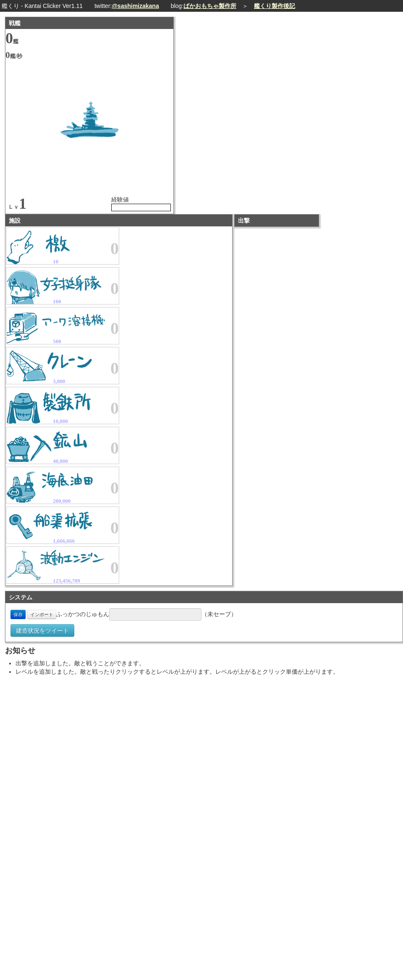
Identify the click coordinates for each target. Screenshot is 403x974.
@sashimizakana (135, 6)
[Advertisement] (292, 739)
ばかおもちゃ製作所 (209, 6)
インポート (41, 614)
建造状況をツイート (42, 630)
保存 (18, 614)
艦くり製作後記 (274, 6)
